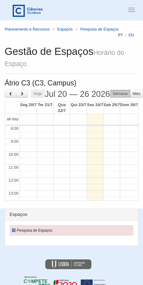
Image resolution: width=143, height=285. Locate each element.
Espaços (65, 29)
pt (120, 35)
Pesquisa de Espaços (99, 29)
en (131, 35)
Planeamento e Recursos (27, 29)
